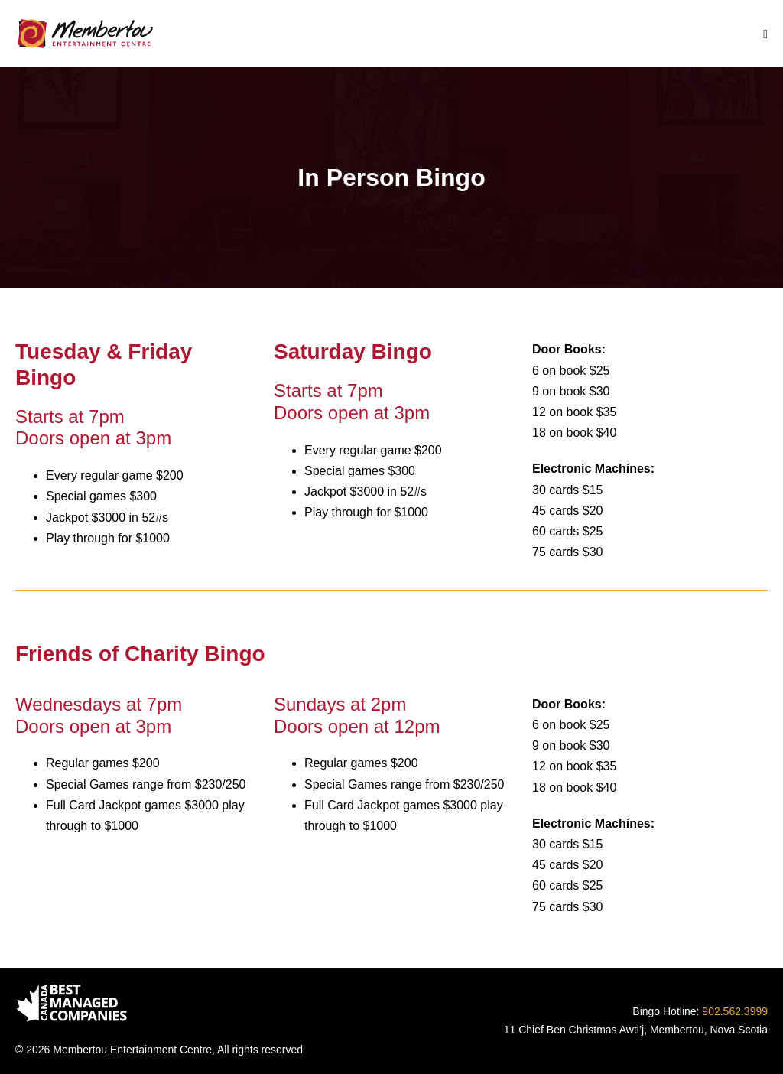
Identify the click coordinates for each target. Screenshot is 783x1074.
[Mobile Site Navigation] (765, 34)
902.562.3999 (735, 1011)
